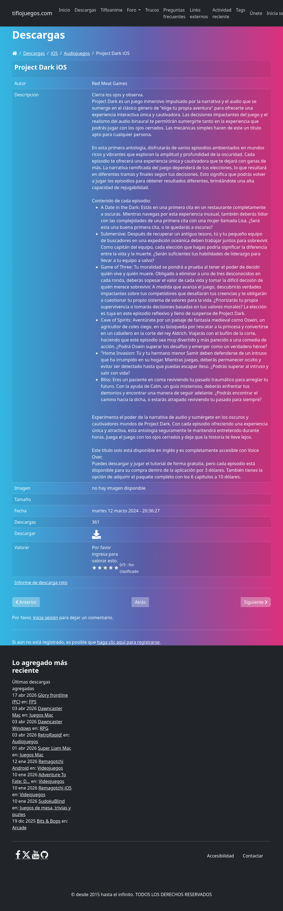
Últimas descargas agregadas (31, 685)
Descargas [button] (85, 10)
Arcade (19, 828)
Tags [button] (240, 10)
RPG (44, 728)
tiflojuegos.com (32, 13)
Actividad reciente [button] (222, 13)
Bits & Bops (49, 821)
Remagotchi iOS (54, 788)
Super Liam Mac (54, 748)
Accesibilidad (220, 856)
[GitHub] (44, 857)
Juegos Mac (41, 715)
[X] (26, 857)
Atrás (140, 602)
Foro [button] (132, 10)
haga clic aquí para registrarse (128, 642)
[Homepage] (14, 53)
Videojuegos (50, 768)
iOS (54, 53)
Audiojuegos (77, 53)
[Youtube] (35, 857)
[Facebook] (18, 857)
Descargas (34, 53)
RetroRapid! (50, 735)
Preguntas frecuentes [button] (174, 13)
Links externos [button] (199, 13)
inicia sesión (45, 618)
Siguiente (256, 602)
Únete (256, 13)
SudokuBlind (51, 801)
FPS (32, 702)
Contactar (253, 856)
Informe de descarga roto (40, 582)
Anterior (25, 602)
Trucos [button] (152, 10)
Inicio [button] (64, 10)
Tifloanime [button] (111, 10)
